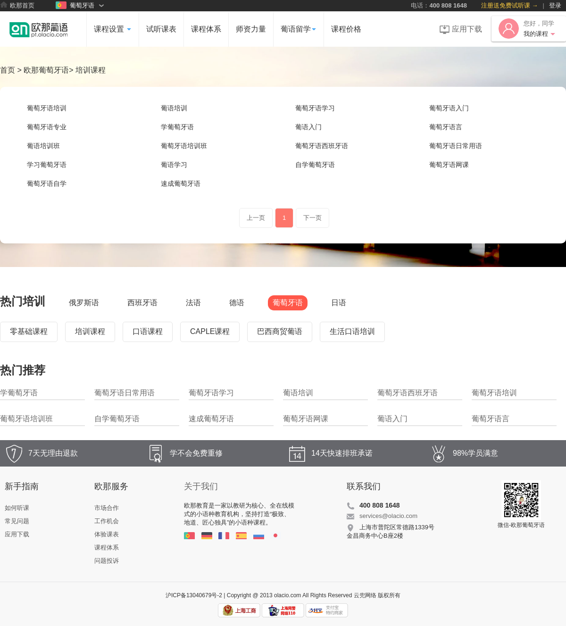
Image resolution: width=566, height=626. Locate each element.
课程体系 (206, 29)
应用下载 (461, 29)
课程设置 (113, 29)
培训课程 (90, 331)
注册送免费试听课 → (509, 5)
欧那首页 (17, 5)
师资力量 (251, 29)
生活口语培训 (352, 331)
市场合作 (106, 507)
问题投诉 (106, 560)
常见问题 (17, 521)
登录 (555, 5)
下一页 (312, 217)
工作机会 (106, 521)
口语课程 (148, 331)
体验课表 (106, 534)
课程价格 (346, 29)
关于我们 (201, 486)
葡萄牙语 (75, 5)
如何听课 (17, 507)
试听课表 (161, 29)
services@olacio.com (388, 515)
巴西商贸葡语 (279, 331)
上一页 (256, 217)
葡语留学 (298, 29)
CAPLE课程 (210, 331)
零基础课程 (29, 331)
